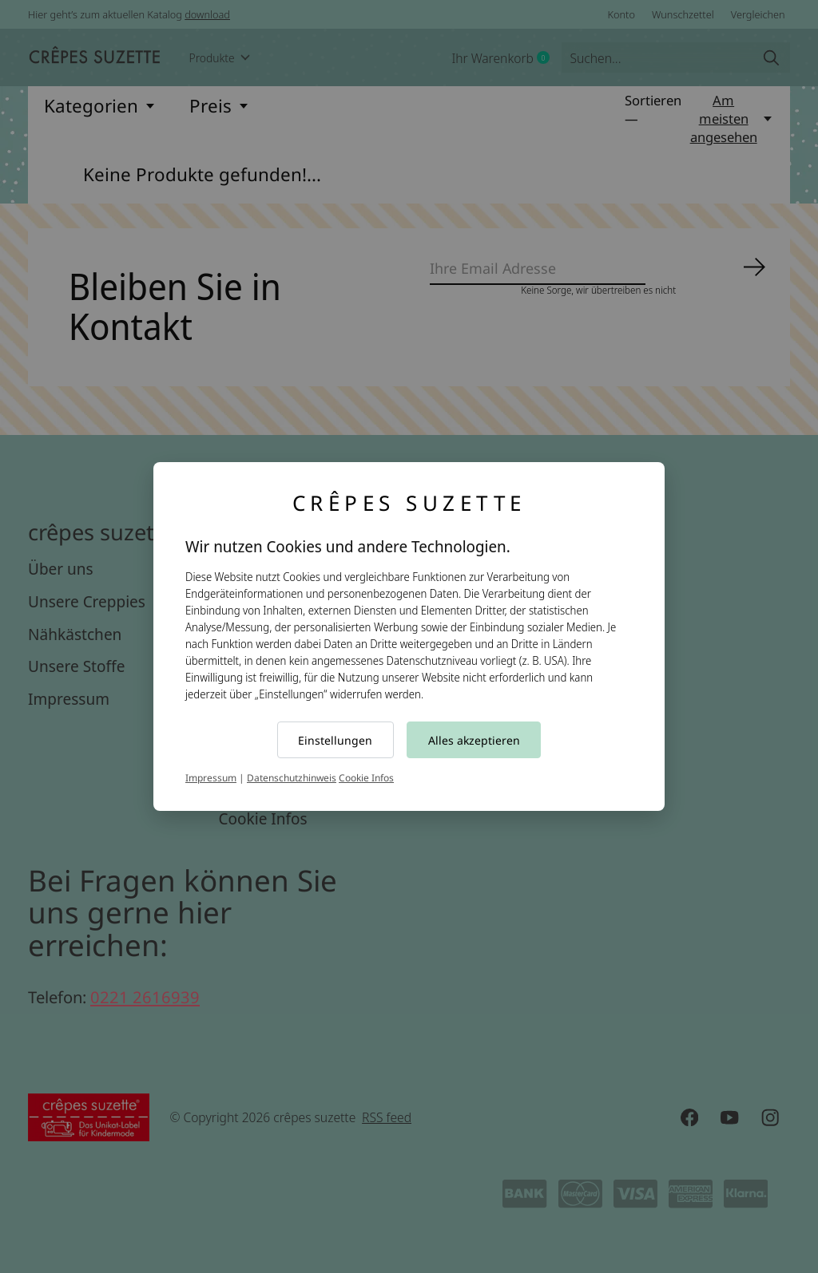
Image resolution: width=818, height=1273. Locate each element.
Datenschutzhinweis (291, 778)
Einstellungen (335, 740)
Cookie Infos (366, 778)
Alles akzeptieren (474, 740)
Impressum (210, 778)
